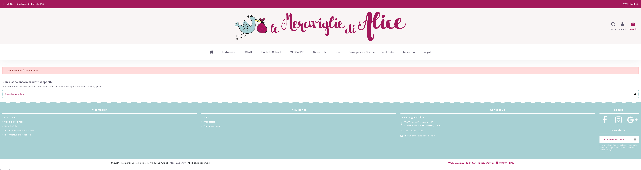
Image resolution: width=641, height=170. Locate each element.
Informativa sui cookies (17, 134)
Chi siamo (10, 117)
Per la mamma (211, 126)
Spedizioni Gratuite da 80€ (30, 4)
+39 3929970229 (413, 130)
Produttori (209, 121)
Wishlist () (631, 4)
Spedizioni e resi (13, 121)
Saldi (206, 117)
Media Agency (178, 162)
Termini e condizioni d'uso (19, 130)
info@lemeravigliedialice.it (419, 135)
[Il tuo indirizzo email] (615, 139)
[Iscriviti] (635, 139)
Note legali (10, 126)
